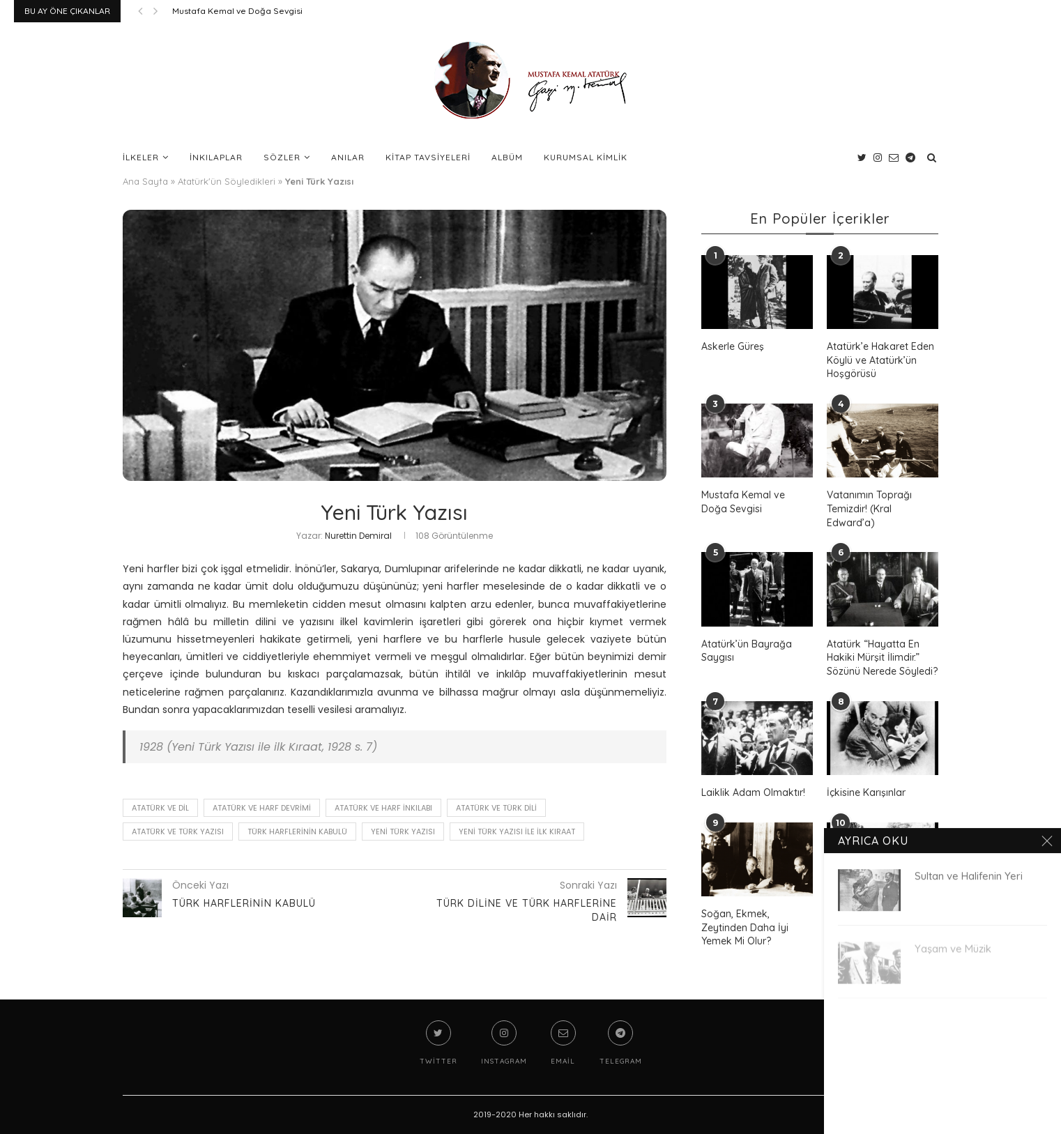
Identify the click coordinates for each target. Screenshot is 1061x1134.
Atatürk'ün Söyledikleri (226, 181)
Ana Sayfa (145, 181)
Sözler (282, 157)
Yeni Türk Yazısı (403, 831)
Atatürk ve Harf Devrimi (262, 807)
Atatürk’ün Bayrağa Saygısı (746, 651)
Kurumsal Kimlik (585, 157)
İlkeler (141, 157)
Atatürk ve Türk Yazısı (178, 831)
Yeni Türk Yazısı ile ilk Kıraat (517, 831)
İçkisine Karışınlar (866, 792)
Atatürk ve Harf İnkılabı (383, 807)
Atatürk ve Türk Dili (496, 807)
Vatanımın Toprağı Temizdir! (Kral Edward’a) (869, 508)
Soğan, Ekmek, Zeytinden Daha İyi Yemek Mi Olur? (744, 927)
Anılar (348, 157)
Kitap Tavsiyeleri (428, 157)
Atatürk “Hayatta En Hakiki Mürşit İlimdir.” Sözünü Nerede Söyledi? (882, 657)
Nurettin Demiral (358, 536)
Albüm (507, 157)
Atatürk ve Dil (160, 807)
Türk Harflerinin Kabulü (297, 831)
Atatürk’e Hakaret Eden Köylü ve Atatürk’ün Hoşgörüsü (880, 360)
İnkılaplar (216, 157)
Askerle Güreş (732, 346)
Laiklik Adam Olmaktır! (753, 792)
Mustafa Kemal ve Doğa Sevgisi (237, 11)
